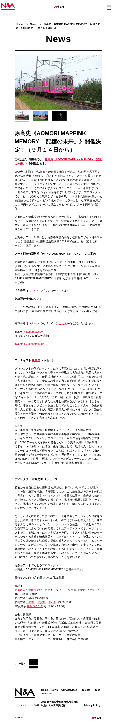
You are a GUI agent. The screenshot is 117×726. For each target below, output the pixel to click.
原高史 (36, 360)
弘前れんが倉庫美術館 (28, 589)
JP (56, 6)
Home (44, 690)
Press (97, 690)
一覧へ (26, 663)
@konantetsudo (33, 331)
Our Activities (69, 690)
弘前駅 (30, 602)
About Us (46, 693)
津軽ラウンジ (35, 606)
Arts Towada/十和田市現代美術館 (59, 701)
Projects (85, 690)
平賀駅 (41, 602)
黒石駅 (52, 602)
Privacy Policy (92, 705)
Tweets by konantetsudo (29, 343)
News (54, 690)
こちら (32, 290)
